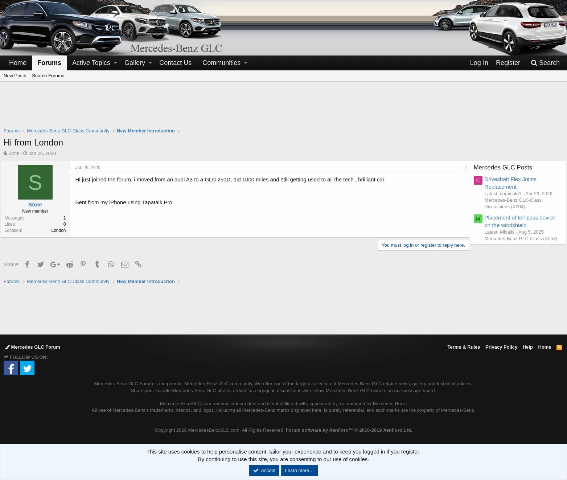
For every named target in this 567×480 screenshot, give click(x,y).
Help (528, 347)
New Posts (15, 75)
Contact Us (175, 62)
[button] (115, 63)
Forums (49, 62)
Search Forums (48, 75)
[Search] (545, 63)
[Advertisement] (284, 109)
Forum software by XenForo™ (349, 430)
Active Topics (91, 62)
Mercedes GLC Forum (32, 347)
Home (17, 62)
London (61, 230)
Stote (13, 153)
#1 (462, 167)
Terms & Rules (463, 347)
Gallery (134, 62)
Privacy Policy (501, 347)
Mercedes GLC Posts (506, 167)
